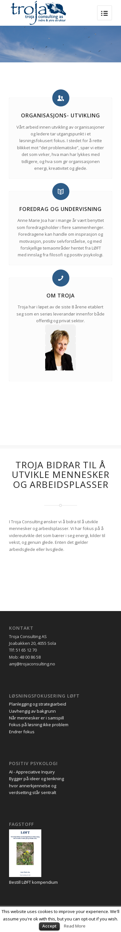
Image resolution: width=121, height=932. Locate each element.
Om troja (60, 295)
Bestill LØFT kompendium (33, 882)
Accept (49, 926)
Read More (75, 926)
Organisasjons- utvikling (60, 115)
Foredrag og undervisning (60, 209)
